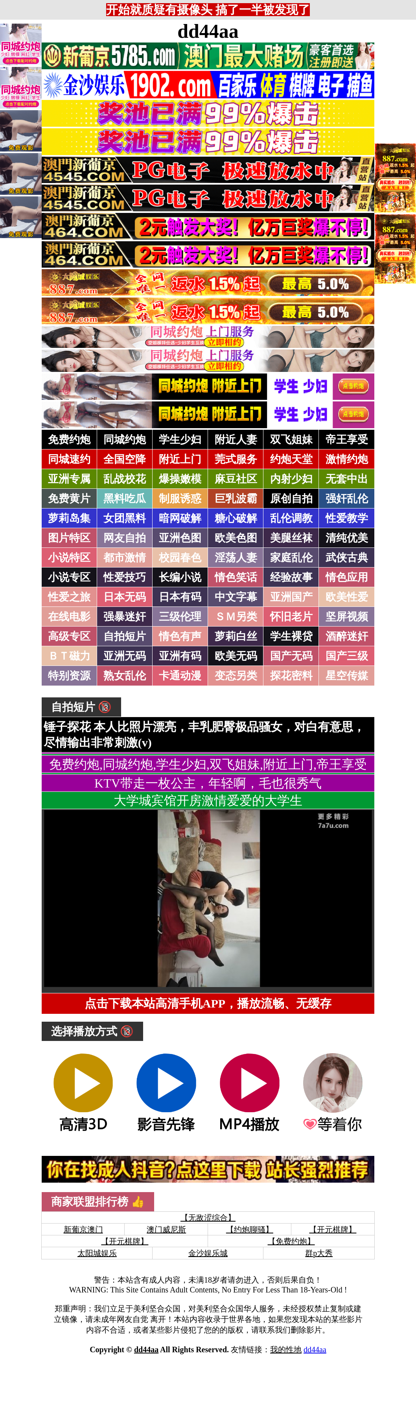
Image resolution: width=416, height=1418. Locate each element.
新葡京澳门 (83, 1229)
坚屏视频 (347, 617)
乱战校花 (124, 479)
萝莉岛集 (69, 518)
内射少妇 (291, 479)
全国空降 (124, 459)
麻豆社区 (236, 479)
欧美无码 (236, 656)
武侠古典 (347, 558)
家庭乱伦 (291, 558)
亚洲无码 (124, 656)
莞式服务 (236, 459)
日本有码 (180, 597)
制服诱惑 (180, 499)
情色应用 (347, 577)
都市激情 (124, 558)
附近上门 (180, 459)
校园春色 (180, 558)
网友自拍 (124, 538)
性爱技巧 (124, 577)
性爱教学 (347, 518)
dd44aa (208, 31)
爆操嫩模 (180, 479)
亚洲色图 (180, 538)
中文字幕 (236, 597)
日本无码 (124, 597)
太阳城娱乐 (97, 1253)
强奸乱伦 (347, 499)
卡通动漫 (180, 676)
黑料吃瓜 (124, 499)
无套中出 (347, 479)
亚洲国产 (291, 597)
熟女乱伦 (124, 676)
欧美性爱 (347, 597)
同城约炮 (124, 440)
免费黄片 (69, 499)
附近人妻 (236, 440)
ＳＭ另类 (236, 617)
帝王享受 (347, 440)
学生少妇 (180, 440)
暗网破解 (180, 518)
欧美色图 (236, 538)
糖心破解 (236, 518)
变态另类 (236, 676)
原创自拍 (291, 499)
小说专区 (69, 577)
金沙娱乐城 (208, 1253)
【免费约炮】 (291, 1241)
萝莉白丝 (236, 636)
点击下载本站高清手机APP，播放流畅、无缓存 (208, 1003)
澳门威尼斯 (166, 1229)
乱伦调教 (291, 518)
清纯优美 (347, 538)
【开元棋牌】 (332, 1229)
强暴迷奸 (124, 617)
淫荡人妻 (236, 558)
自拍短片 (124, 636)
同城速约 (69, 459)
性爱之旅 (69, 597)
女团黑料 (124, 518)
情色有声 (180, 636)
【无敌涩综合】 (208, 1217)
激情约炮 (347, 459)
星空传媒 (347, 676)
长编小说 (180, 577)
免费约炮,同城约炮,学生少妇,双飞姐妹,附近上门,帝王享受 (208, 764)
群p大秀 (319, 1253)
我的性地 (286, 1349)
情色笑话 (236, 577)
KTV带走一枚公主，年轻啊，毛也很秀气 (208, 783)
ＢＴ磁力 (69, 656)
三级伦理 (180, 617)
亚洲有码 (180, 656)
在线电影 (69, 617)
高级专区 (69, 636)
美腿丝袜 (291, 538)
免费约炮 (69, 440)
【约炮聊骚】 (249, 1229)
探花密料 (291, 676)
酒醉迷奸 (347, 636)
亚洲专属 (69, 479)
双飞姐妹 (291, 440)
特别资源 (69, 676)
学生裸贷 (291, 636)
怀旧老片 (291, 617)
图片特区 (69, 538)
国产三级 (347, 656)
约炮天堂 (291, 459)
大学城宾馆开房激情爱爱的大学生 (208, 800)
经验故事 (291, 577)
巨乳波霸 (236, 499)
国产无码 (291, 656)
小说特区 (69, 558)
